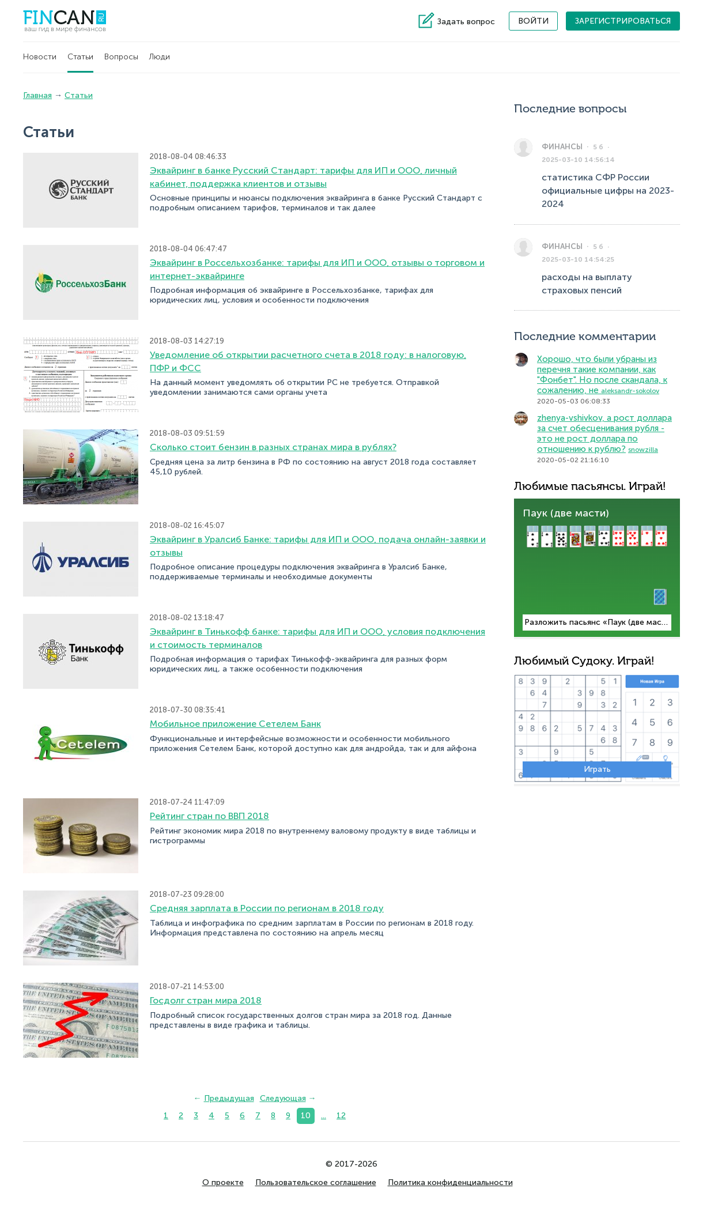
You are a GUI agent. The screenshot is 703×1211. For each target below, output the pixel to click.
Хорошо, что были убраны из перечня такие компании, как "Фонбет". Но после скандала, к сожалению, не (602, 374)
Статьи (80, 57)
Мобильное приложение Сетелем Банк (235, 723)
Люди (159, 57)
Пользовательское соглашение (315, 1182)
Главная (37, 95)
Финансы (562, 146)
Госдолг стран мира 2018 (206, 1000)
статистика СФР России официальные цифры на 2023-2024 (608, 190)
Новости (39, 57)
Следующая (283, 1098)
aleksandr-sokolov (630, 391)
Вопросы (121, 57)
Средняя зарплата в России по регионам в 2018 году (267, 908)
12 (341, 1116)
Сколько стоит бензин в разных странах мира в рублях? (273, 447)
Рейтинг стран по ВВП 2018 (209, 815)
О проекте (223, 1182)
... (323, 1116)
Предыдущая (229, 1098)
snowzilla (643, 450)
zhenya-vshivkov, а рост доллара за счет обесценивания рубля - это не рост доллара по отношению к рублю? (604, 433)
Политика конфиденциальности (450, 1182)
